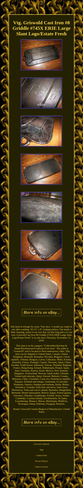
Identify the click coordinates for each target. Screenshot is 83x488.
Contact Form (41, 455)
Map (41, 450)
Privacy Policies (41, 461)
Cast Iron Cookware (42, 444)
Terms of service (41, 467)
